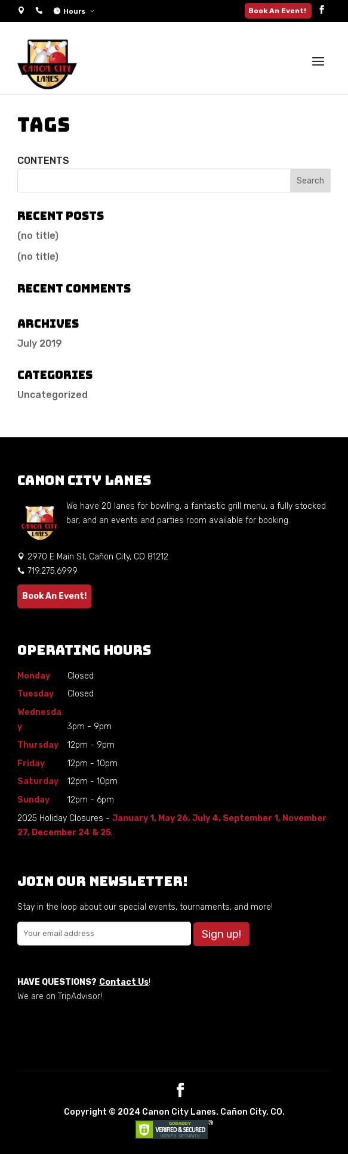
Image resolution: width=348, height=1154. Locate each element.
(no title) (37, 235)
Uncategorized (52, 394)
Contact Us (124, 982)
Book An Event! (278, 11)
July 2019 (39, 343)
